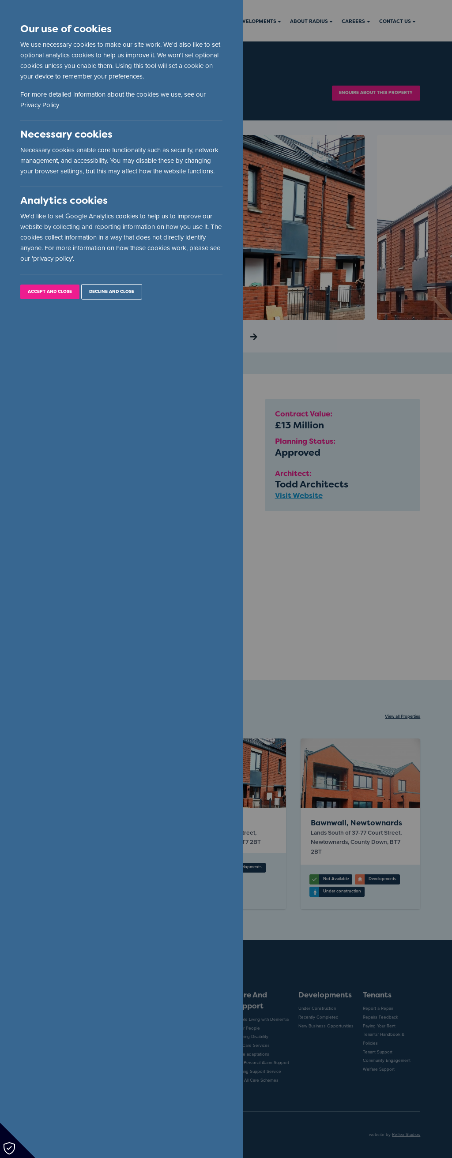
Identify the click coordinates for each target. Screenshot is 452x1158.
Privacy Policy (39, 105)
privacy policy (52, 258)
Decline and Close (111, 291)
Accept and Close (50, 291)
